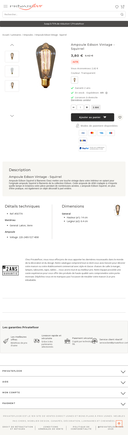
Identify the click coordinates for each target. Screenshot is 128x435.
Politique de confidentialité (81, 428)
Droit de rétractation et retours (18, 428)
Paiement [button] (8, 403)
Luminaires (16, 34)
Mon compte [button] (11, 392)
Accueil (5, 34)
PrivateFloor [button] (12, 371)
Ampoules (28, 34)
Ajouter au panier (92, 117)
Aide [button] (5, 382)
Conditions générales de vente (50, 428)
